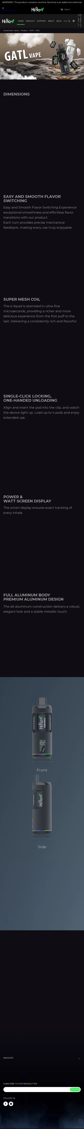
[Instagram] (11, 1104)
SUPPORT (41, 21)
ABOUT (51, 21)
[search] (36, 1089)
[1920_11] (42, 735)
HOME (21, 21)
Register (11, 11)
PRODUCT (30, 21)
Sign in (5, 11)
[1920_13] (42, 812)
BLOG (59, 21)
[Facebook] (5, 1104)
